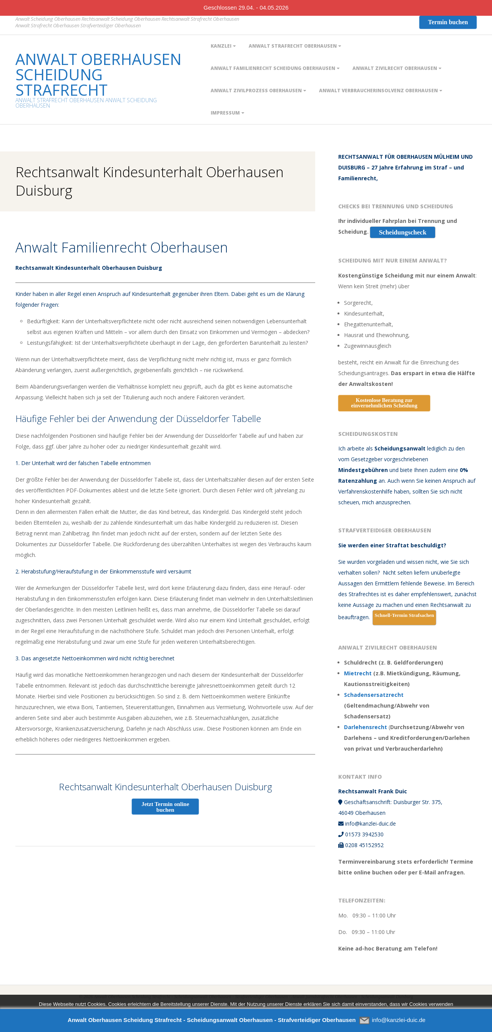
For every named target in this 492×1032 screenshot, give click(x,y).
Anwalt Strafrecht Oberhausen (293, 46)
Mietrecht (358, 673)
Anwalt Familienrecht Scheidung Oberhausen (273, 68)
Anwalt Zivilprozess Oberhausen (256, 90)
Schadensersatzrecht (374, 694)
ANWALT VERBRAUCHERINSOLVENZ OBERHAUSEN (378, 90)
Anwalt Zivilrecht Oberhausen (394, 68)
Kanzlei (221, 46)
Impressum (225, 113)
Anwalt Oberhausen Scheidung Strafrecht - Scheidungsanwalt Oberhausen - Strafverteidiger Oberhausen (212, 1020)
